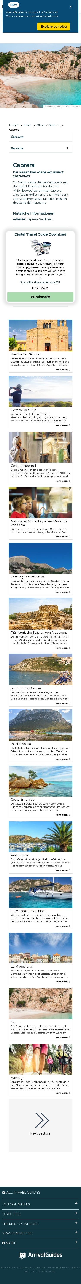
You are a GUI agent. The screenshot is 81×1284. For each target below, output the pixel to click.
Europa (13, 125)
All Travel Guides (21, 1192)
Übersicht (17, 137)
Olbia (40, 125)
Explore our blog (54, 26)
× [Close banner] (70, 6)
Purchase (40, 297)
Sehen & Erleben (56, 125)
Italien (27, 125)
